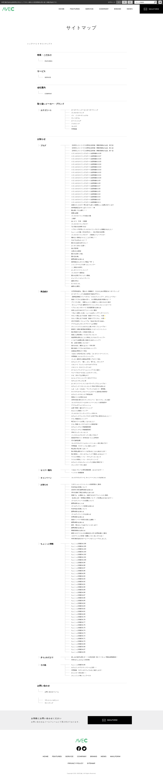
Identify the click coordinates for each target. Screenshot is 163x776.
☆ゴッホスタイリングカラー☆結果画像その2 (85, 199)
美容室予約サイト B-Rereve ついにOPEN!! (85, 438)
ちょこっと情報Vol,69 (78, 644)
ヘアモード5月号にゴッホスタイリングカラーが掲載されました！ (92, 229)
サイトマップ (49, 703)
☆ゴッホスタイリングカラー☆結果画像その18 (86, 153)
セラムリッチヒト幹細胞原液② (81, 427)
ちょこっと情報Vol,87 (78, 595)
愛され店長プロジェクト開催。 (81, 275)
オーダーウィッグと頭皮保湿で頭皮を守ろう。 (86, 294)
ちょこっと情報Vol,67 (78, 649)
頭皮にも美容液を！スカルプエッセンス (84, 334)
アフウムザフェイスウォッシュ (81, 405)
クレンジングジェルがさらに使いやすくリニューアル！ (89, 326)
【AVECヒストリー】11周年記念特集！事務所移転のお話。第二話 (92, 148)
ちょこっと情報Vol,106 (78, 543)
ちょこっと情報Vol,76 (78, 625)
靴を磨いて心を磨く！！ (79, 210)
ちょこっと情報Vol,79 (78, 617)
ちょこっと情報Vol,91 (78, 584)
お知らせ (41, 139)
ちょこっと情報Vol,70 (78, 641)
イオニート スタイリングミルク (81, 367)
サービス (41, 71)
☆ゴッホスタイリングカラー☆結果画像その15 (86, 161)
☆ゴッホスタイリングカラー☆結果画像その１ (86, 202)
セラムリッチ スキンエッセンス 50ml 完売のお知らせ (88, 386)
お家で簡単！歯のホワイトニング (81, 408)
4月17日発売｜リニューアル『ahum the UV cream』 (88, 321)
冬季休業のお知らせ (77, 517)
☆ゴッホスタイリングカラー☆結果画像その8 (85, 183)
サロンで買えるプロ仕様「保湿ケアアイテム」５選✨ (88, 316)
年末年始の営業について (79, 487)
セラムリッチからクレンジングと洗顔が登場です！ (87, 462)
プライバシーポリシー (52, 700)
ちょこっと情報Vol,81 (78, 611)
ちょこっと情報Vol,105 (78, 546)
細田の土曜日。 (76, 286)
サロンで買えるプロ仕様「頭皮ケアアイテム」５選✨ (88, 318)
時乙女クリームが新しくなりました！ (83, 421)
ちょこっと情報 (47, 544)
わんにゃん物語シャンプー (79, 410)
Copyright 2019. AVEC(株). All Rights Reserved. (81, 773)
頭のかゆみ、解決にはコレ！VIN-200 (83, 345)
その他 (43, 665)
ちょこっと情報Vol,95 (78, 573)
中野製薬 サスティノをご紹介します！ (84, 446)
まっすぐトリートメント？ (79, 270)
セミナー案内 (46, 470)
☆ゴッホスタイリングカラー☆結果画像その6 (85, 188)
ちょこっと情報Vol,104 (78, 549)
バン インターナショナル (79, 115)
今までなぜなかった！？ (79, 240)
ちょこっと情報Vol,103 (78, 552)
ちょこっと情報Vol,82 (78, 608)
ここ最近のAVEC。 (77, 267)
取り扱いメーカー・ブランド (50, 104)
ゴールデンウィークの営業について (82, 500)
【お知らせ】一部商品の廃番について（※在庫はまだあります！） (92, 498)
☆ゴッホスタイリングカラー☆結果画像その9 (85, 180)
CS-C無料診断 (75, 440)
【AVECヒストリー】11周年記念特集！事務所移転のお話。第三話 (92, 145)
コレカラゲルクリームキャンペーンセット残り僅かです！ (89, 443)
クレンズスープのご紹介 (79, 465)
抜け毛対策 (74, 248)
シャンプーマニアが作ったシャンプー (83, 264)
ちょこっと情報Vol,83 (78, 606)
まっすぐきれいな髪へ (78, 245)
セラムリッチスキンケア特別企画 (81, 394)
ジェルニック (75, 123)
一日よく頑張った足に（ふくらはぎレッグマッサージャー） (90, 313)
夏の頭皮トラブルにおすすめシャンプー (84, 348)
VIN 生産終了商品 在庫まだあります (82, 492)
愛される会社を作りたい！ (79, 243)
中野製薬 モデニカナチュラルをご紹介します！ (86, 670)
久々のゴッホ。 (76, 283)
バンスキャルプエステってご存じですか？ (84, 435)
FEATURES (48, 61)
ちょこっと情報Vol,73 (78, 633)
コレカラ (74, 126)
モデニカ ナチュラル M (78, 381)
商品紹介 (44, 292)
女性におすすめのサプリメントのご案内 (84, 310)
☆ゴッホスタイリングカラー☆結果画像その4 (85, 194)
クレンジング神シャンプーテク (81, 675)
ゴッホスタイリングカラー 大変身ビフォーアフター (88, 235)
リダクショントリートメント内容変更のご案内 (86, 484)
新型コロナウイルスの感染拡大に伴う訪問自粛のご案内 (89, 533)
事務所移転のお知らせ (78, 530)
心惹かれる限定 (76, 251)
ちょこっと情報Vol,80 (78, 614)
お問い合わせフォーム (52, 692)
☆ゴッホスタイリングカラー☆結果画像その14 (86, 164)
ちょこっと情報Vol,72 (78, 636)
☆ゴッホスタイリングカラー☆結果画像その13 (86, 167)
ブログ (43, 145)
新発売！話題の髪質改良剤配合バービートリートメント (89, 329)
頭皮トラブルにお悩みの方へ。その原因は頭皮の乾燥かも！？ (91, 299)
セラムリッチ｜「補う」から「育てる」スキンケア (87, 362)
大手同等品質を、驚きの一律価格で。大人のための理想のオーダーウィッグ (95, 291)
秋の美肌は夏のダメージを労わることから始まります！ (89, 451)
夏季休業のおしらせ (77, 503)
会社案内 (41, 87)
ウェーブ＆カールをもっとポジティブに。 (84, 372)
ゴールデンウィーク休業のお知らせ (82, 506)
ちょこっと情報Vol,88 (78, 592)
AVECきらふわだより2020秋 (80, 660)
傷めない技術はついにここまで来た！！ (84, 237)
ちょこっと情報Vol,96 (78, 571)
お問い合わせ (43, 686)
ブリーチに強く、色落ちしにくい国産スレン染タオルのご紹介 (91, 302)
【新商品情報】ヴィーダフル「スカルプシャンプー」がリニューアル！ (93, 297)
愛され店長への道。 (77, 254)
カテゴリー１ (46, 110)
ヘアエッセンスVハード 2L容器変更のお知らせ (86, 307)
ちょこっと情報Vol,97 (78, 568)
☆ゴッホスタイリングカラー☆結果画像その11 (86, 175)
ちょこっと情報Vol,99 (78, 562)
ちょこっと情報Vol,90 (78, 587)
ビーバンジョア (76, 121)
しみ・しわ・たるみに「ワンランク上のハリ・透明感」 (89, 389)
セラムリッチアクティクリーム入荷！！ (84, 667)
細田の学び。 (75, 281)
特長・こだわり (44, 55)
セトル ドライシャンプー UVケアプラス (84, 378)
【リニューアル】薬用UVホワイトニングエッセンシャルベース (91, 305)
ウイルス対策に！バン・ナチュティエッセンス (86, 457)
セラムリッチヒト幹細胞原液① (81, 429)
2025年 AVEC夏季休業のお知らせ (82, 490)
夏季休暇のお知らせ (77, 259)
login (160, 2)
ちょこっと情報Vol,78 (78, 619)
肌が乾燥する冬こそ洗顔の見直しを (82, 332)
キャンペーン (46, 478)
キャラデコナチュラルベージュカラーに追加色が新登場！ (89, 391)
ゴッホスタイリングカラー (79, 224)
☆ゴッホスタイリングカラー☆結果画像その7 (85, 186)
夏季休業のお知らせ (77, 511)
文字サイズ (111, 2)
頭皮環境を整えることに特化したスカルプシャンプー (88, 337)
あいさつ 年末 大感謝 (79, 221)
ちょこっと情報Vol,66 (78, 665)
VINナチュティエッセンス (79, 432)
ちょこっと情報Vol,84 (78, 603)
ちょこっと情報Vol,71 (78, 638)
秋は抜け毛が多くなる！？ (79, 448)
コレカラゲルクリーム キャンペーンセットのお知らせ (88, 477)
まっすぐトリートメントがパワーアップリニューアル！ (89, 383)
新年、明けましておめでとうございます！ (84, 525)
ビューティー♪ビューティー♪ (80, 278)
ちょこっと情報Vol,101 (78, 557)
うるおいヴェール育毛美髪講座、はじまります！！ (87, 470)
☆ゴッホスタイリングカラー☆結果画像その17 (86, 156)
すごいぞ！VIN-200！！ (79, 673)
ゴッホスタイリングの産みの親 (81, 216)
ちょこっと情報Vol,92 (78, 581)
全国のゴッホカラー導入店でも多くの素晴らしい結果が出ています (92, 205)
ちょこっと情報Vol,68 (78, 646)
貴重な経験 (74, 213)
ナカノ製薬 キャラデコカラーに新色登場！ (85, 424)
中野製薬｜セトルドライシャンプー (82, 356)
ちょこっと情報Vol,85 (78, 600)
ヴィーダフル (75, 118)
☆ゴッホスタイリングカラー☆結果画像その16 (86, 159)
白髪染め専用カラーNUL (79, 351)
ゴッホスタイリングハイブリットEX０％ (84, 413)
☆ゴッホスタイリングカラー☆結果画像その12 (86, 172)
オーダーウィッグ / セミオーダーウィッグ (84, 110)
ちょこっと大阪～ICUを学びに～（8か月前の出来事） (88, 232)
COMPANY (48, 93)
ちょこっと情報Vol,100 (78, 560)
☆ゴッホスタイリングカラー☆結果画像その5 (85, 191)
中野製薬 (74, 129)
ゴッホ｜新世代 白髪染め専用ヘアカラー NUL (86, 359)
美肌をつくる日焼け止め (79, 397)
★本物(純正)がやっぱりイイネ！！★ (83, 207)
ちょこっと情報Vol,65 (78, 652)
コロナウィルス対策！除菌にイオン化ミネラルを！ (87, 536)
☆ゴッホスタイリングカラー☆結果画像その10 (86, 178)
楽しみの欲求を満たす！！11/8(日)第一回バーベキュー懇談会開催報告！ (94, 657)
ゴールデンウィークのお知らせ (81, 514)
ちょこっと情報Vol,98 (78, 565)
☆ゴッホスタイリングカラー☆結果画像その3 (85, 197)
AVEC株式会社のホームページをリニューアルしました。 (89, 538)
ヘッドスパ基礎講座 (77, 472)
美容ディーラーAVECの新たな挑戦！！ (83, 519)
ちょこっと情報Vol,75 (78, 627)
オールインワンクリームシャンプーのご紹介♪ (85, 370)
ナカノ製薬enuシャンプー (79, 419)
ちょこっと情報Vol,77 (78, 622)
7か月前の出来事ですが (78, 226)
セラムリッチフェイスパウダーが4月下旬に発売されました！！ (91, 416)
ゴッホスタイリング (77, 112)
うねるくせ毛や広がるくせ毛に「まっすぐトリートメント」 (90, 353)
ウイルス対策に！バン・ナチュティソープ (84, 459)
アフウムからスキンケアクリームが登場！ (84, 324)
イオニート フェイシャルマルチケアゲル (84, 364)
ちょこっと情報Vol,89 (78, 590)
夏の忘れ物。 (75, 256)
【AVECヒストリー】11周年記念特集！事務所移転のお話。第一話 (92, 150)
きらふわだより (47, 657)
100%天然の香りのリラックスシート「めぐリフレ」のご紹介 (90, 400)
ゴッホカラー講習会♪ (78, 273)
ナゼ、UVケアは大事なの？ (80, 375)
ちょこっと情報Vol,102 (78, 554)
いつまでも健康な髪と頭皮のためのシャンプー (86, 340)
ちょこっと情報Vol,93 (78, 579)
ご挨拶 (73, 218)
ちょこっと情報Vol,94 (78, 576)
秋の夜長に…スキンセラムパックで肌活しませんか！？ (89, 454)
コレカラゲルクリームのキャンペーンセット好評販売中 (89, 402)
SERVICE (48, 77)
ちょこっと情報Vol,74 (78, 630)
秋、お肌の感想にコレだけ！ (80, 343)
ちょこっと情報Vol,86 (78, 598)
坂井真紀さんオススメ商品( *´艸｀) (82, 262)
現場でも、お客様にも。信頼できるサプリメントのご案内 (89, 495)
